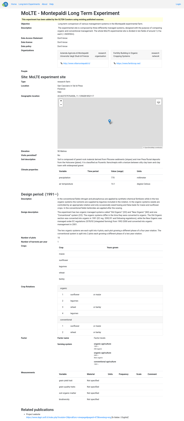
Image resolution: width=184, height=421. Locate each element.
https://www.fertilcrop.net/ (129, 63)
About (44, 4)
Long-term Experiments (29, 4)
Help (51, 4)
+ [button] (61, 101)
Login (178, 4)
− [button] (61, 105)
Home (14, 4)
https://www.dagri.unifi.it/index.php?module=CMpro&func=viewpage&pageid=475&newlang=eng (68, 417)
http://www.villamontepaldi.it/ (76, 63)
